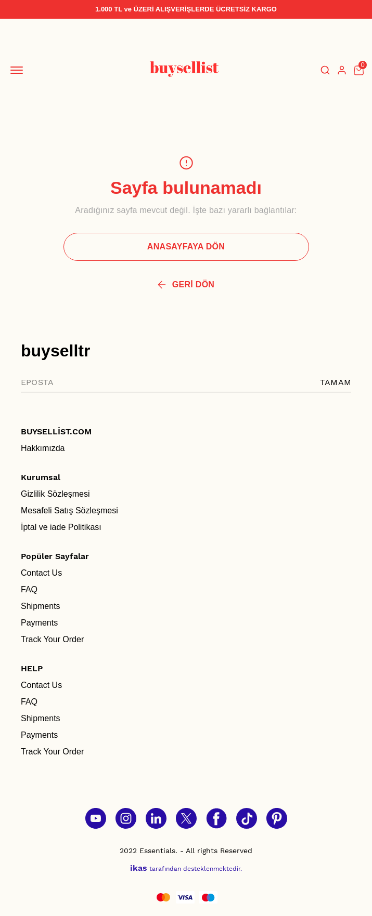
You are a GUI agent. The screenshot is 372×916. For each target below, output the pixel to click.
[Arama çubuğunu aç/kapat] (325, 70)
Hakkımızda (43, 448)
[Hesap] (341, 70)
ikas (138, 868)
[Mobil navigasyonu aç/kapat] (18, 70)
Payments (39, 622)
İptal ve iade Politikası (61, 527)
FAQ (29, 589)
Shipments (40, 606)
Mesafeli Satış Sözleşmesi (69, 510)
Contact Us (41, 572)
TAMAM (335, 382)
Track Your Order (52, 639)
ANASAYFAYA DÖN (186, 246)
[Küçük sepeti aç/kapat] (358, 70)
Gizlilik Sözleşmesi (55, 493)
